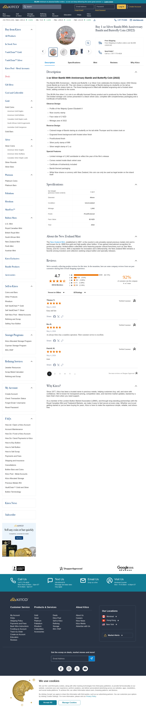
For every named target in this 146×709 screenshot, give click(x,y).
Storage (56, 626)
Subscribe (10, 514)
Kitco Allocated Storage (14, 478)
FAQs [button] (79, 15)
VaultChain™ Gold (13, 52)
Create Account (135, 7)
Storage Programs (14, 334)
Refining (56, 623)
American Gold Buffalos (15, 115)
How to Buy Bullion (12, 443)
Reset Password (100, 10)
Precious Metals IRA (13, 483)
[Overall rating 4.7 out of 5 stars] (57, 281)
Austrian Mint (10, 251)
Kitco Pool (57, 618)
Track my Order (16, 632)
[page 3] (60, 374)
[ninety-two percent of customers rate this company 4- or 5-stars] (127, 279)
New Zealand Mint (12, 242)
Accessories (10, 274)
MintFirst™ (10, 209)
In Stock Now (11, 44)
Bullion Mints (11, 218)
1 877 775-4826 (122, 20)
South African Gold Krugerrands (18, 123)
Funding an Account (18, 629)
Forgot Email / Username (15, 403)
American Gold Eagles (15, 111)
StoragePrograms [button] (30, 15)
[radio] (92, 275)
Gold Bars (9, 132)
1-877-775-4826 (116, 53)
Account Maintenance (14, 429)
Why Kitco (135, 63)
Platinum (9, 175)
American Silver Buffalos (16, 154)
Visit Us (119, 579)
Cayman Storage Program (15, 346)
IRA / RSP (57, 629)
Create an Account (17, 634)
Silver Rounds (11, 162)
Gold (7, 101)
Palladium (9, 193)
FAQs (8, 418)
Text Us (59, 579)
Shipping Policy (16, 621)
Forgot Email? (79, 10)
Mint (95, 63)
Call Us (22, 579)
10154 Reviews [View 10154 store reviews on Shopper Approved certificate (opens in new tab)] (60, 285)
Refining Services (14, 361)
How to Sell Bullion (12, 447)
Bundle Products (12, 266)
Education (14, 637)
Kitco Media (81, 623)
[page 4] (65, 374)
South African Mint (12, 237)
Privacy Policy (91, 696)
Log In (121, 7)
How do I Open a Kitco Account (17, 425)
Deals (7, 76)
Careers (79, 618)
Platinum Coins (11, 181)
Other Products (11, 297)
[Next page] (75, 374)
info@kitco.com (138, 20)
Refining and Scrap (13, 319)
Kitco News (11, 503)
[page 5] (70, 374)
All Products (10, 36)
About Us (79, 615)
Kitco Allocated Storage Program (18, 341)
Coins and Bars (11, 292)
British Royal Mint (12, 233)
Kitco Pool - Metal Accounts (17, 68)
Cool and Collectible (14, 92)
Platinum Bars (11, 185)
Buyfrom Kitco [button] (6, 15)
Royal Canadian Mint (13, 228)
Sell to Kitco (11, 286)
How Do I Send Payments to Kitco (19, 438)
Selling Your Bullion (13, 324)
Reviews (113, 63)
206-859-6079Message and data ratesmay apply (63, 585)
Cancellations (10, 465)
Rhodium (9, 201)
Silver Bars (9, 167)
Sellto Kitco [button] (19, 15)
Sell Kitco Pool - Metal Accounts (18, 315)
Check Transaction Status (15, 398)
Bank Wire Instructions (19, 626)
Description (50, 63)
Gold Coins (9, 107)
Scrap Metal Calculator (14, 372)
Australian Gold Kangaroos (16, 127)
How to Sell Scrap (12, 452)
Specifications (74, 63)
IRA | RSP (9, 350)
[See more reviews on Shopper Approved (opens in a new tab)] (62, 317)
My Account (11, 387)
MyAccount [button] (55, 15)
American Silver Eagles (15, 150)
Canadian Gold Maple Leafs (17, 119)
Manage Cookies (69, 703)
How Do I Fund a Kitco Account (17, 434)
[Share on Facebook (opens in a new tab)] (54, 317)
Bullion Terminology (13, 492)
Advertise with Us (83, 626)
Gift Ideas (9, 84)
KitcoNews (89, 15)
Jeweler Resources (13, 368)
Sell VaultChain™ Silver (14, 310)
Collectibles (39, 629)
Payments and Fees (13, 456)
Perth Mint (9, 246)
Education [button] (67, 15)
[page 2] (55, 374)
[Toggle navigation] (31, 29)
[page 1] (49, 374)
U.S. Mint (9, 224)
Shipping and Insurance (14, 461)
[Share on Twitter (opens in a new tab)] (58, 317)
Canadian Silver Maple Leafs (17, 158)
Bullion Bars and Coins (14, 470)
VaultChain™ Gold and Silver (17, 487)
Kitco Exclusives (12, 258)
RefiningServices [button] (43, 15)
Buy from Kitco (13, 29)
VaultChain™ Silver (13, 60)
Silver (7, 139)
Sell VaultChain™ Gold (14, 306)
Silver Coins (10, 146)
